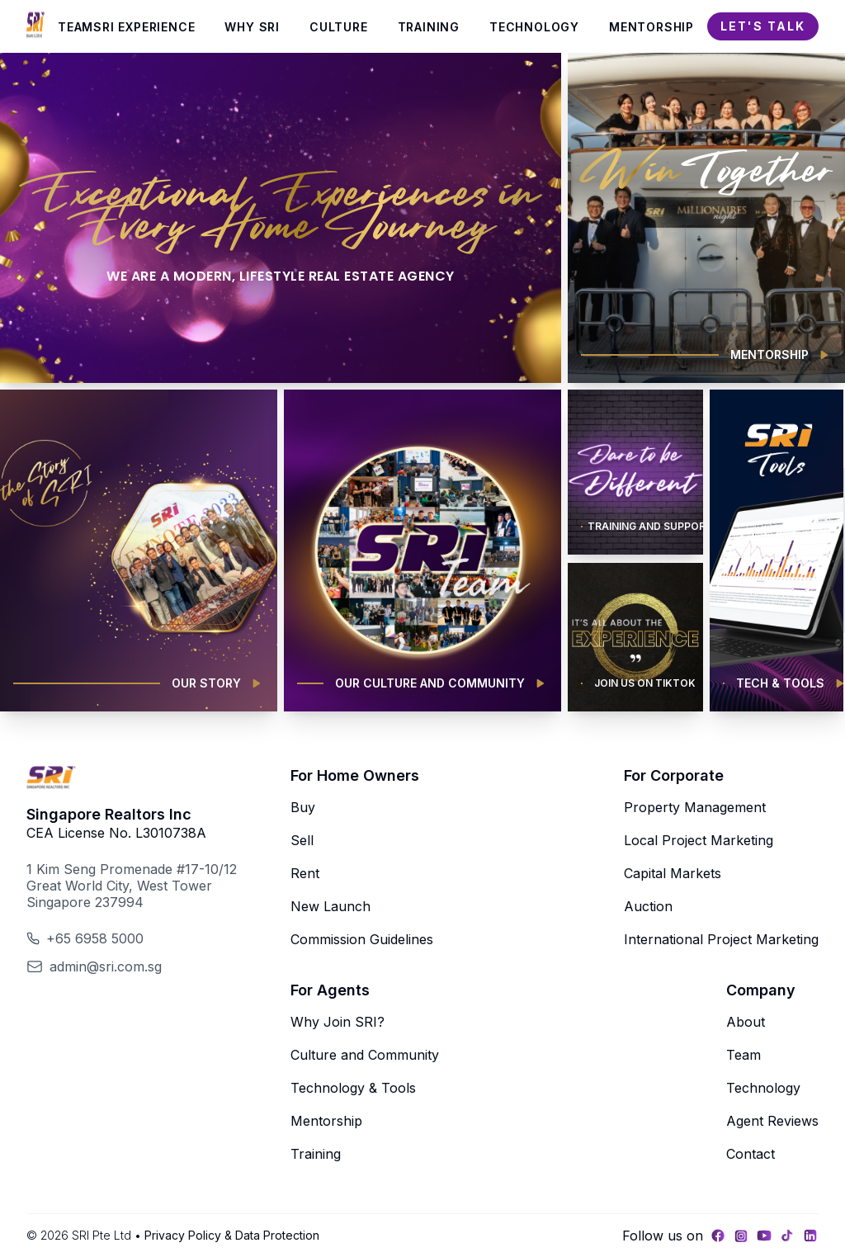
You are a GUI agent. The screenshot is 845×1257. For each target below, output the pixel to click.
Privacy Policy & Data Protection (231, 1235)
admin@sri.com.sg (106, 966)
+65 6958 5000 (95, 938)
